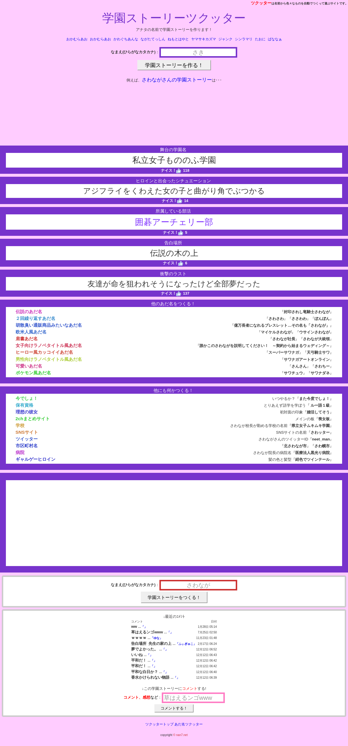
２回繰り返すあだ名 (35, 318)
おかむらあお (77, 39)
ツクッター (261, 3)
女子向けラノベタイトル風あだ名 (49, 345)
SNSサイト (27, 432)
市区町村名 (27, 445)
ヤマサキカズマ (203, 39)
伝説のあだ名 (29, 311)
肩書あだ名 (27, 338)
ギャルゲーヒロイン (35, 459)
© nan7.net (180, 735)
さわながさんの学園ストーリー (177, 80)
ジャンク (225, 39)
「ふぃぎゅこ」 (186, 643)
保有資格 (24, 405)
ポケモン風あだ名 (33, 372)
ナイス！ (171, 170)
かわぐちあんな (125, 39)
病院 (20, 452)
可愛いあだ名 (29, 365)
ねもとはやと (178, 39)
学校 (20, 425)
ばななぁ (275, 39)
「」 (144, 626)
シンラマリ (244, 39)
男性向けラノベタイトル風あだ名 (49, 359)
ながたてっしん (153, 39)
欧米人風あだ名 (31, 331)
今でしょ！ (27, 398)
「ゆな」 (156, 638)
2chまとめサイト (33, 418)
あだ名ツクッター (188, 724)
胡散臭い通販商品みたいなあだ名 (49, 325)
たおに (260, 39)
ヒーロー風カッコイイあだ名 (44, 352)
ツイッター (27, 438)
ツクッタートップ (159, 724)
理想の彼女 (27, 411)
